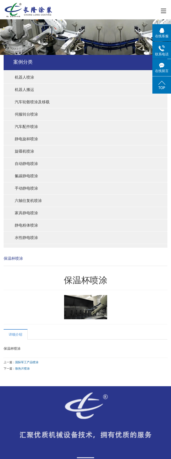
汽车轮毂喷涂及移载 (32, 102)
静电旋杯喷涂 (26, 139)
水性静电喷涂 (26, 238)
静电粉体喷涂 (26, 225)
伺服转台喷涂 (26, 114)
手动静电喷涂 (26, 188)
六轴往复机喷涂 (28, 201)
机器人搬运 (24, 90)
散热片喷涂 (22, 368)
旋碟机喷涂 (24, 151)
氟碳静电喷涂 (26, 176)
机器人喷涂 (24, 77)
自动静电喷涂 (26, 164)
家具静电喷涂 (26, 213)
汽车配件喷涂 (26, 127)
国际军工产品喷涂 (26, 362)
